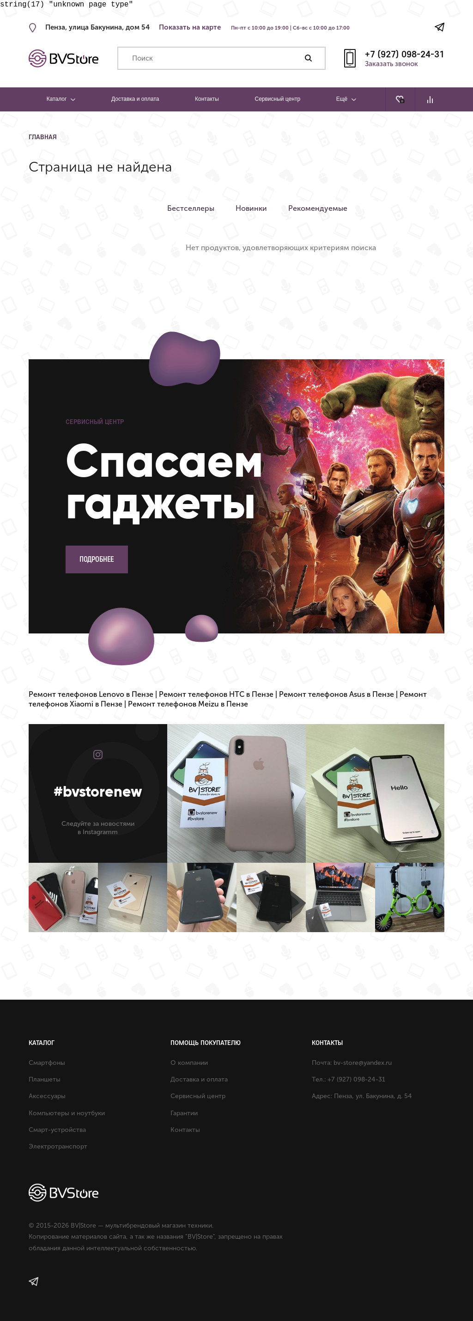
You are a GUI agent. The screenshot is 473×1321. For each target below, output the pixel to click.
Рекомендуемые (321, 208)
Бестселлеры (190, 208)
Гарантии (184, 1113)
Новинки (253, 208)
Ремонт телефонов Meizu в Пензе (188, 704)
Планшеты (45, 1079)
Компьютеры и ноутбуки (67, 1113)
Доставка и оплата (135, 99)
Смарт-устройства (57, 1130)
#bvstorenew (98, 791)
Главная (43, 137)
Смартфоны (47, 1063)
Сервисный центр (277, 99)
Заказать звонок (391, 64)
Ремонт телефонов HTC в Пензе (216, 694)
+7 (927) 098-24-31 (404, 54)
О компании (189, 1063)
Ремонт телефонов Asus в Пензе (336, 694)
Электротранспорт (58, 1146)
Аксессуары (47, 1096)
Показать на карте (190, 27)
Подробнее (96, 559)
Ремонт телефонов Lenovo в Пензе (91, 694)
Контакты (207, 99)
